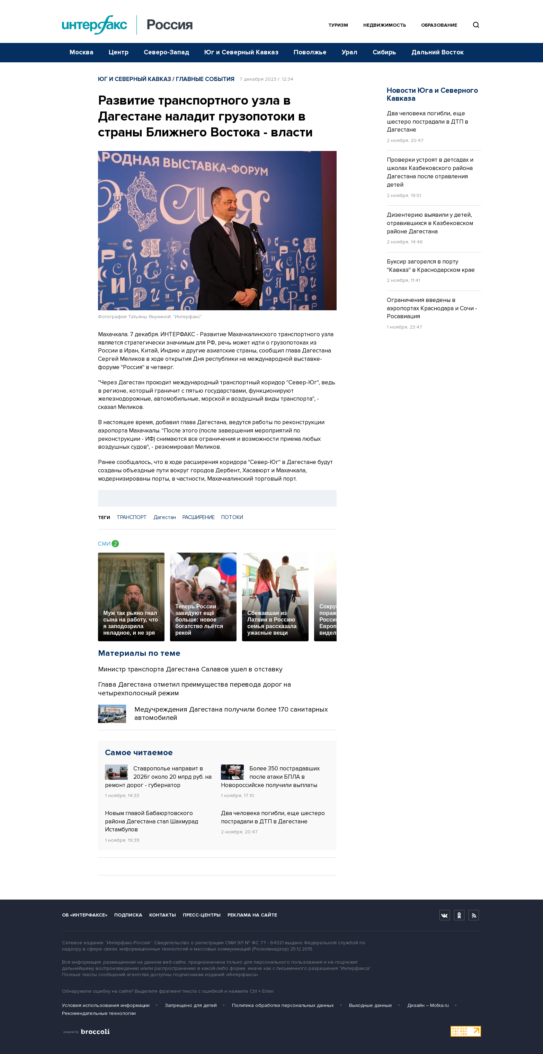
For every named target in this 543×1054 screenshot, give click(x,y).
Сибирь (384, 52)
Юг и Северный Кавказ (241, 52)
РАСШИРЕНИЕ (199, 517)
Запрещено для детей (191, 1005)
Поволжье (310, 52)
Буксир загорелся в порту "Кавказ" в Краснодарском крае (431, 266)
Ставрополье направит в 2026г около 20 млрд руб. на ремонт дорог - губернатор (158, 777)
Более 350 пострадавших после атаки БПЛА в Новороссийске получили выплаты (270, 777)
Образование (439, 25)
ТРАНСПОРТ (132, 517)
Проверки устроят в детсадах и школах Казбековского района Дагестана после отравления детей (430, 172)
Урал (349, 52)
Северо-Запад (166, 52)
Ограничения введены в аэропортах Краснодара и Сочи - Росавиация (432, 308)
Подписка (128, 915)
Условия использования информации (106, 1005)
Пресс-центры (202, 915)
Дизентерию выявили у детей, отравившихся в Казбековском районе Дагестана (430, 223)
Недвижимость (384, 25)
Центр (118, 52)
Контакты (162, 915)
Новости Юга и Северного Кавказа (432, 94)
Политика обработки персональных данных (283, 1005)
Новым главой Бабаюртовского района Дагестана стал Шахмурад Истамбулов (151, 821)
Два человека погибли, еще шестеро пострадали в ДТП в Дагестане (273, 817)
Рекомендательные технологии (99, 1013)
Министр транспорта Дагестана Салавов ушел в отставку (190, 669)
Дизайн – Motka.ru (428, 1005)
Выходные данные (370, 1005)
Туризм (338, 25)
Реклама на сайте (252, 915)
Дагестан (164, 517)
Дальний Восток (437, 52)
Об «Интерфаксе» (84, 915)
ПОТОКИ (232, 517)
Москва (82, 52)
